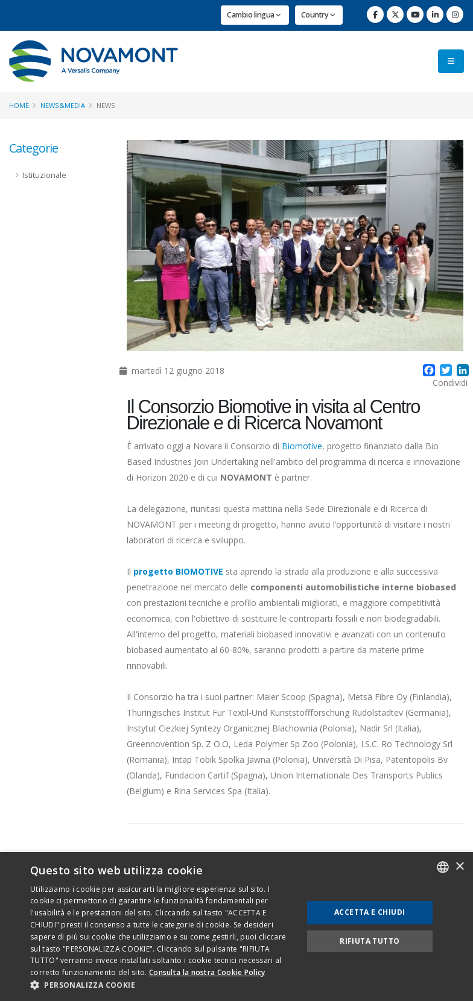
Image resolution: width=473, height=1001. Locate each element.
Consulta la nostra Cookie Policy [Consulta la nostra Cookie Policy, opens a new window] (207, 972)
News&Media (62, 105)
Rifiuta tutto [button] (369, 941)
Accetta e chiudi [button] (369, 912)
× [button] (459, 866)
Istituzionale (44, 175)
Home (19, 105)
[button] (162, 985)
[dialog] (236, 926)
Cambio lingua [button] (254, 15)
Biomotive (302, 446)
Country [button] (318, 15)
